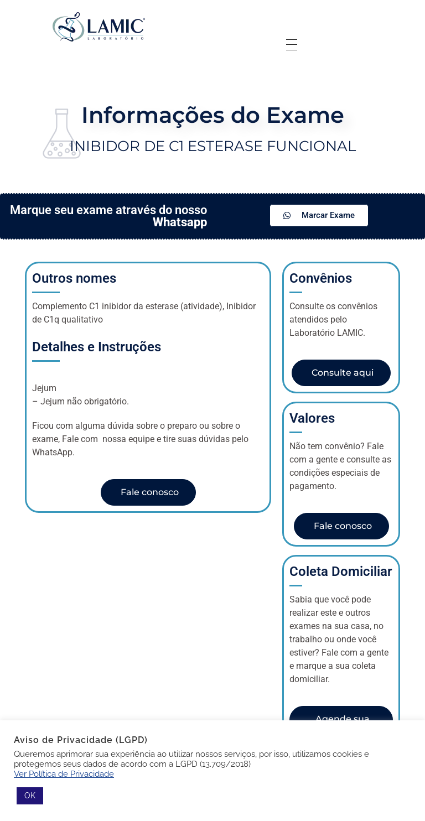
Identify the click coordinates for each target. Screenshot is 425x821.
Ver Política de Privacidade (64, 773)
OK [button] (29, 795)
